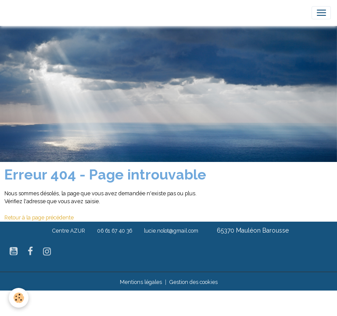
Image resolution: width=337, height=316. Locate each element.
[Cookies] (19, 298)
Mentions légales (141, 282)
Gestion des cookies (193, 282)
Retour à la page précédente (39, 217)
